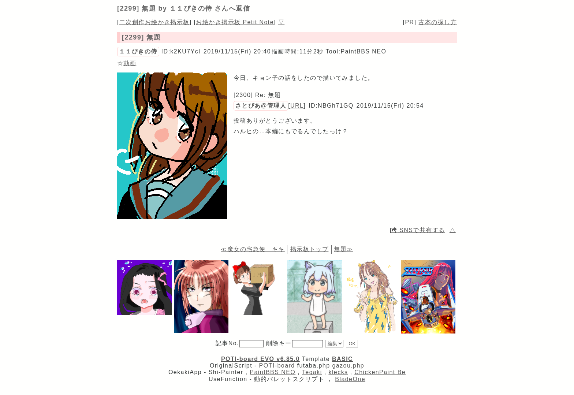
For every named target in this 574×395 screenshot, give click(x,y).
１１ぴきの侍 (138, 51)
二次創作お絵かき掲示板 (154, 22)
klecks (338, 372)
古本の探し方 (437, 22)
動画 (129, 63)
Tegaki (312, 372)
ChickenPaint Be (380, 372)
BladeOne (350, 379)
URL (296, 106)
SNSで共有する (417, 230)
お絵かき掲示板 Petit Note (235, 22)
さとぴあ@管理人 (260, 106)
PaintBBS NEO (272, 372)
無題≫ (343, 249)
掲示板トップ (309, 249)
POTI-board (277, 365)
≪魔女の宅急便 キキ (252, 249)
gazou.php (348, 365)
